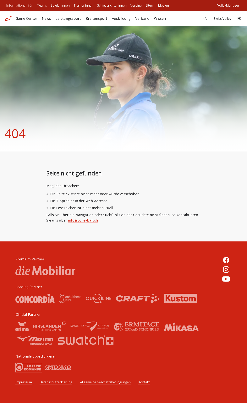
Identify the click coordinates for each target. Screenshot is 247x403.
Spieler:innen (60, 5)
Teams (42, 5)
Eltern (149, 5)
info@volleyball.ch (83, 220)
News (46, 18)
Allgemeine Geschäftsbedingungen (105, 382)
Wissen (160, 18)
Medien (163, 5)
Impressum (23, 382)
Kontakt (144, 382)
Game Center (26, 18)
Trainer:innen (83, 5)
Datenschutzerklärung (56, 382)
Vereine (136, 5)
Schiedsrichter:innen (112, 5)
